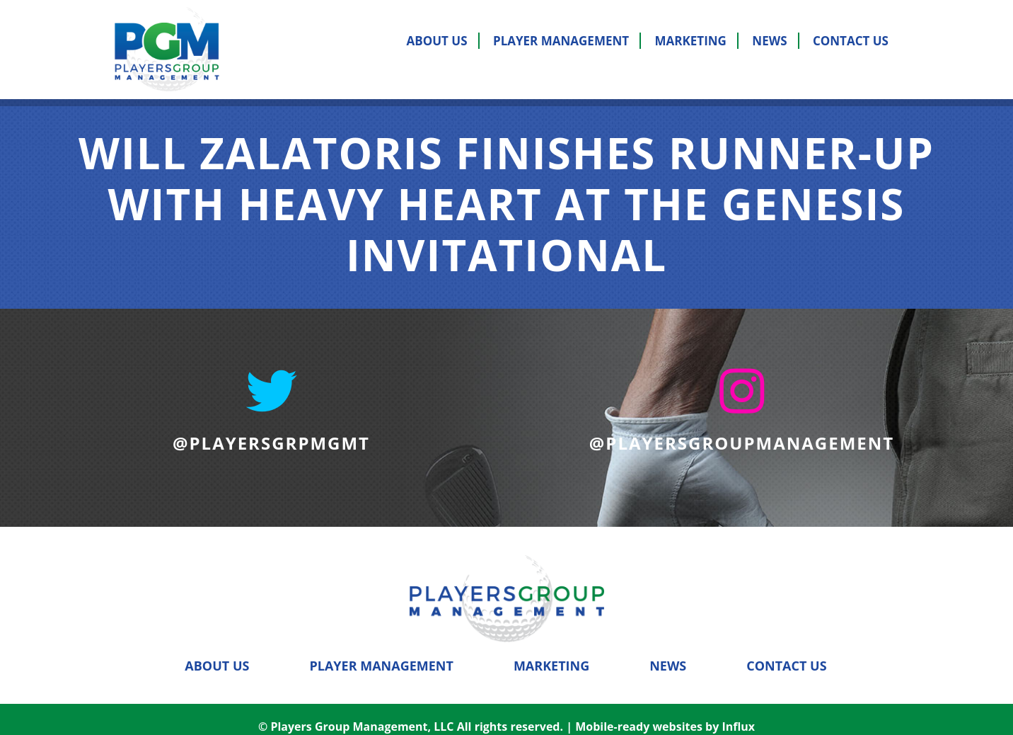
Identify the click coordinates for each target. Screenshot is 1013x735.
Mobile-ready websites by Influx (665, 712)
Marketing (691, 41)
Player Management (561, 41)
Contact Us (850, 41)
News (769, 41)
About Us (437, 41)
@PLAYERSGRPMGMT (271, 443)
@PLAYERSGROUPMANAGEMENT (741, 443)
